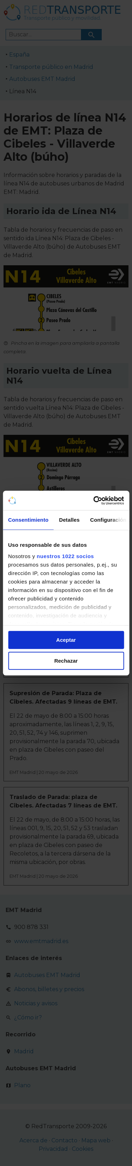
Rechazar (66, 661)
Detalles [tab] (69, 520)
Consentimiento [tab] (28, 520)
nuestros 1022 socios (65, 556)
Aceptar (66, 640)
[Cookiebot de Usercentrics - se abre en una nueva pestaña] (94, 500)
